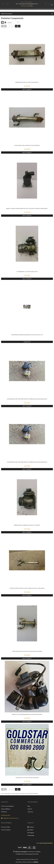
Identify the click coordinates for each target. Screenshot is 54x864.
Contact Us (30, 811)
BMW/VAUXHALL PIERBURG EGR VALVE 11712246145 (27, 525)
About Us (30, 809)
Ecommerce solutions (26, 862)
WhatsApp (31, 835)
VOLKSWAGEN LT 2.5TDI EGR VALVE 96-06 (27, 271)
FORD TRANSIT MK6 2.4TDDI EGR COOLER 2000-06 (27, 145)
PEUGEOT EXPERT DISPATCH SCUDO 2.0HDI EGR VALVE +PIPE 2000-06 (27, 588)
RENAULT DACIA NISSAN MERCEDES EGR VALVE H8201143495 (27, 714)
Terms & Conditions (6, 829)
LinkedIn (31, 829)
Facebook (31, 827)
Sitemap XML (18, 862)
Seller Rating (44, 843)
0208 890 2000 (6, 815)
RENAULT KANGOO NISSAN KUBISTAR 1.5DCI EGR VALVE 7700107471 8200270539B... (27, 208)
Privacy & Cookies (5, 827)
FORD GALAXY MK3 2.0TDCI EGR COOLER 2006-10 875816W (27, 651)
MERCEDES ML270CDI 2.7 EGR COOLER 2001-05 (27, 82)
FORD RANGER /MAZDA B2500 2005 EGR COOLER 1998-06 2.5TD (27, 334)
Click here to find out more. (27, 6)
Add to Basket (27, 89)
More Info (27, 342)
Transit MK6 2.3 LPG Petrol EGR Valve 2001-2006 (27, 777)
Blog (29, 806)
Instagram (31, 832)
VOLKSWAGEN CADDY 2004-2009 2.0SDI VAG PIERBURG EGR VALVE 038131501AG (27, 399)
